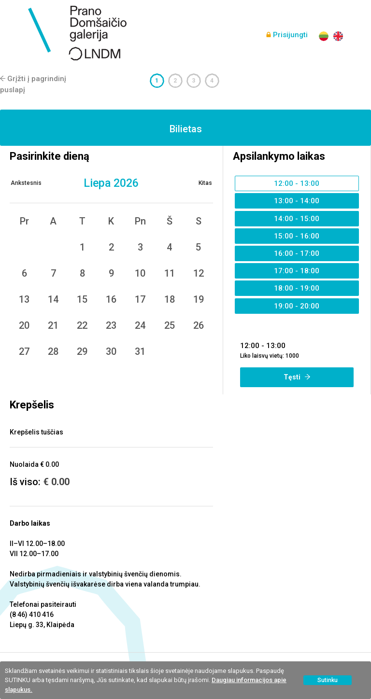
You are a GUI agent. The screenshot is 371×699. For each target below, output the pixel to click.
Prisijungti (290, 34)
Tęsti (297, 377)
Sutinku (327, 680)
